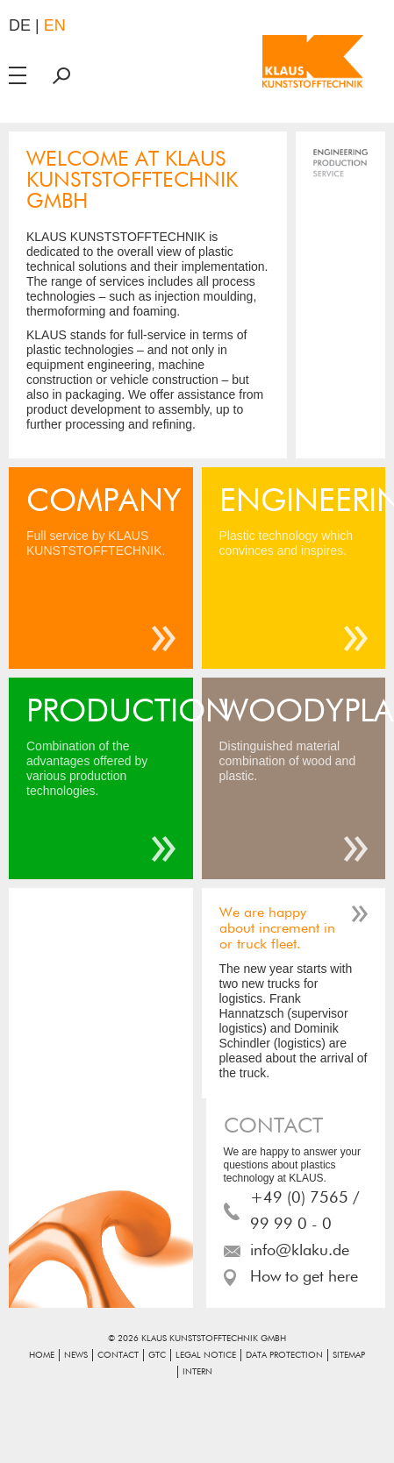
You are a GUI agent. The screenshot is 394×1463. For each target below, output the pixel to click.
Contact (118, 1355)
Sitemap (349, 1355)
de (20, 25)
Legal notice (206, 1355)
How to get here (304, 1277)
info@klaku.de (299, 1251)
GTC (157, 1355)
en (55, 25)
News (76, 1355)
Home (41, 1355)
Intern (197, 1371)
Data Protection (284, 1355)
